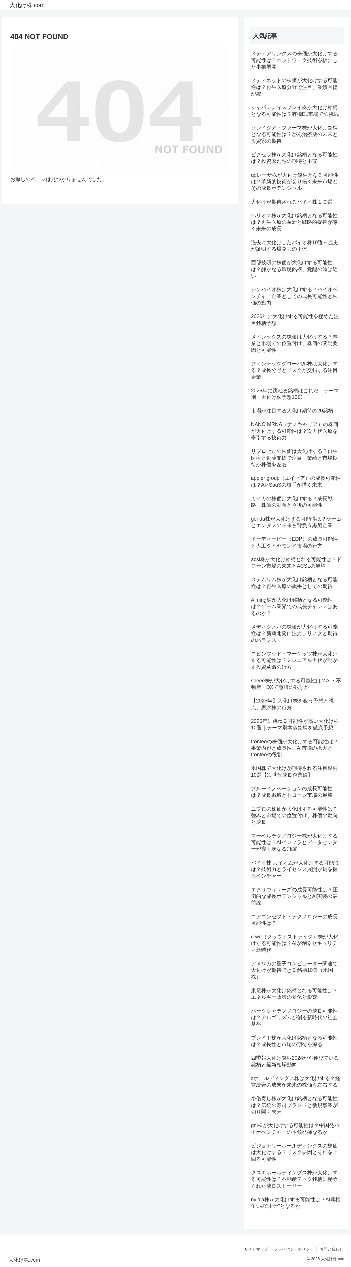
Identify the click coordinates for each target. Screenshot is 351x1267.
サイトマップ (256, 1249)
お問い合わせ (331, 1249)
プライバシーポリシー (294, 1249)
